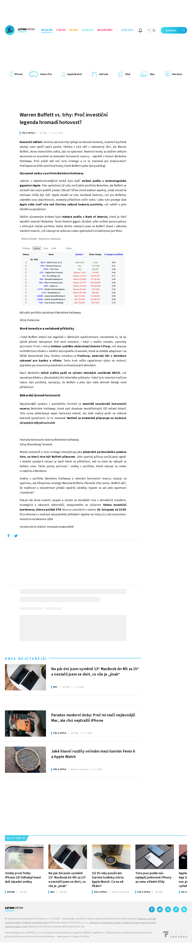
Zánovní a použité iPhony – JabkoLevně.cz (50, 936)
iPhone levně (21, 936)
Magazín (47, 30)
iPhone (11, 892)
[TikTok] (176, 909)
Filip (43, 133)
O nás (24, 926)
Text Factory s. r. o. (43, 918)
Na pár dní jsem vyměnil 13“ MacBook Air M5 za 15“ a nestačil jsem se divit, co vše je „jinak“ (95, 671)
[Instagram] (168, 909)
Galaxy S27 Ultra (81, 936)
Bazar (74, 30)
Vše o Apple (28, 133)
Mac (55, 687)
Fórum (60, 30)
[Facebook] (152, 909)
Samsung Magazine (14, 932)
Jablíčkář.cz (32, 932)
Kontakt (127, 30)
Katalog (88, 30)
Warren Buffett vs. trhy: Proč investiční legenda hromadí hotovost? (64, 118)
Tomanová (80, 769)
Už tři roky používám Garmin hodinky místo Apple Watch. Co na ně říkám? (108, 879)
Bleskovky (105, 30)
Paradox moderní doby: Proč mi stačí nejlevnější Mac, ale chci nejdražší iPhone (93, 718)
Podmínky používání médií (34, 922)
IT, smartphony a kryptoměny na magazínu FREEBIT (65, 932)
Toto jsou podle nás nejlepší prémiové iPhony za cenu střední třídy (153, 877)
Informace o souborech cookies (105, 922)
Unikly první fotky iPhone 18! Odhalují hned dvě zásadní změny (23, 877)
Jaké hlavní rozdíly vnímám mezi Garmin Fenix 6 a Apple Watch (93, 754)
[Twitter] (160, 909)
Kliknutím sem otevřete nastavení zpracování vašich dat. (56, 926)
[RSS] (184, 909)
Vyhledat (176, 30)
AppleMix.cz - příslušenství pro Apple (111, 932)
